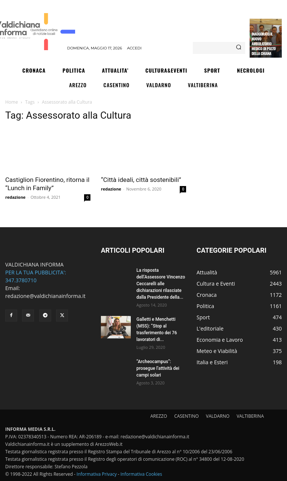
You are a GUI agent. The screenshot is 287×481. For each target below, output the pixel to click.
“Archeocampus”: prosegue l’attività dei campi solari (157, 368)
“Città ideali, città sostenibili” (141, 179)
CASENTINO (186, 416)
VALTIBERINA (250, 416)
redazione (15, 197)
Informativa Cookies (141, 474)
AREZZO (158, 416)
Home (11, 102)
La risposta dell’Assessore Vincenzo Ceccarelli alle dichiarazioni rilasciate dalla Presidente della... (160, 284)
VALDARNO (217, 416)
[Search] (238, 48)
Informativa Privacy (97, 474)
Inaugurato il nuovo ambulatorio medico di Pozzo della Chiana (263, 43)
